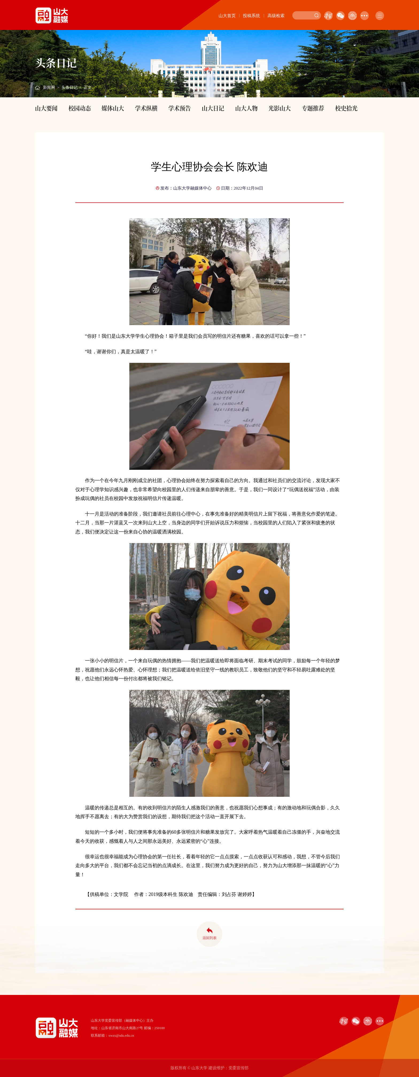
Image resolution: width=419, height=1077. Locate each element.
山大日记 (213, 108)
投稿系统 (251, 15)
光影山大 (279, 108)
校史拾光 (346, 108)
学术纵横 (146, 108)
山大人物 (246, 108)
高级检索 (276, 15)
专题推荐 (313, 108)
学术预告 (179, 108)
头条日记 (69, 87)
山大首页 (227, 15)
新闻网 (49, 87)
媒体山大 (113, 108)
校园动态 (79, 108)
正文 (88, 87)
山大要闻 (46, 108)
